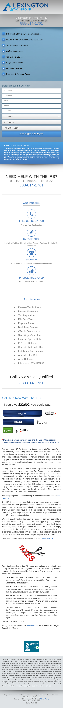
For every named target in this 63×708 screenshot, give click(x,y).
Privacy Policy (44, 699)
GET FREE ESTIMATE (31, 134)
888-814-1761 (31, 23)
